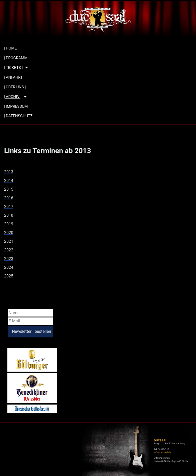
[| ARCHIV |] (24, 96)
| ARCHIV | (12, 96)
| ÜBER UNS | (15, 87)
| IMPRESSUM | (17, 106)
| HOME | (11, 48)
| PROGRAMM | (16, 58)
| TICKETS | (13, 67)
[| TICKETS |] (25, 67)
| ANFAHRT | (14, 77)
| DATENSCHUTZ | (19, 116)
